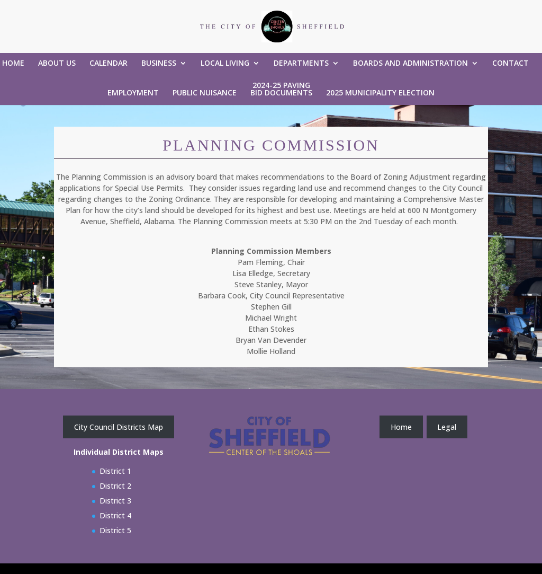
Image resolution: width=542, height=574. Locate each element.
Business (158, 63)
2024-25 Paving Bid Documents (281, 90)
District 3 (115, 501)
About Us (57, 63)
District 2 (115, 486)
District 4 (115, 515)
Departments (301, 63)
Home (13, 63)
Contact (510, 63)
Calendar (108, 63)
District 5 (115, 530)
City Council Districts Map (118, 427)
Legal (446, 427)
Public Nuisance (205, 93)
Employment (133, 93)
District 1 (115, 471)
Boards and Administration (410, 63)
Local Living (225, 63)
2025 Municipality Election (380, 93)
